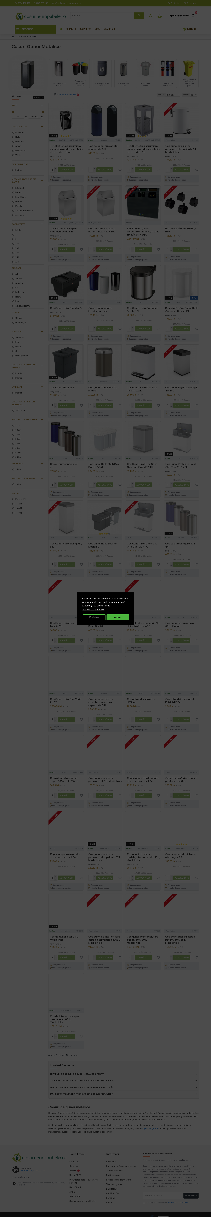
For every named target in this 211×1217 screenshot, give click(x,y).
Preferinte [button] (94, 617)
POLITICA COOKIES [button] (93, 609)
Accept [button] (117, 617)
